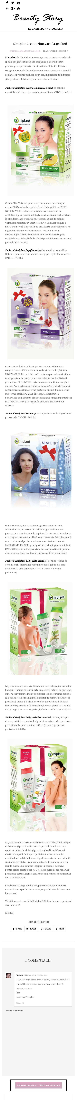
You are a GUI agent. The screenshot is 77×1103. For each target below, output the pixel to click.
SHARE (17, 929)
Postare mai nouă (26, 1085)
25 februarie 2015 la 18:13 (35, 975)
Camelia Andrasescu (20, 51)
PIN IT (60, 929)
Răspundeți (20, 1003)
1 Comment (63, 51)
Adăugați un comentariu (14, 1010)
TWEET (31, 929)
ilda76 (20, 975)
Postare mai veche (50, 1085)
